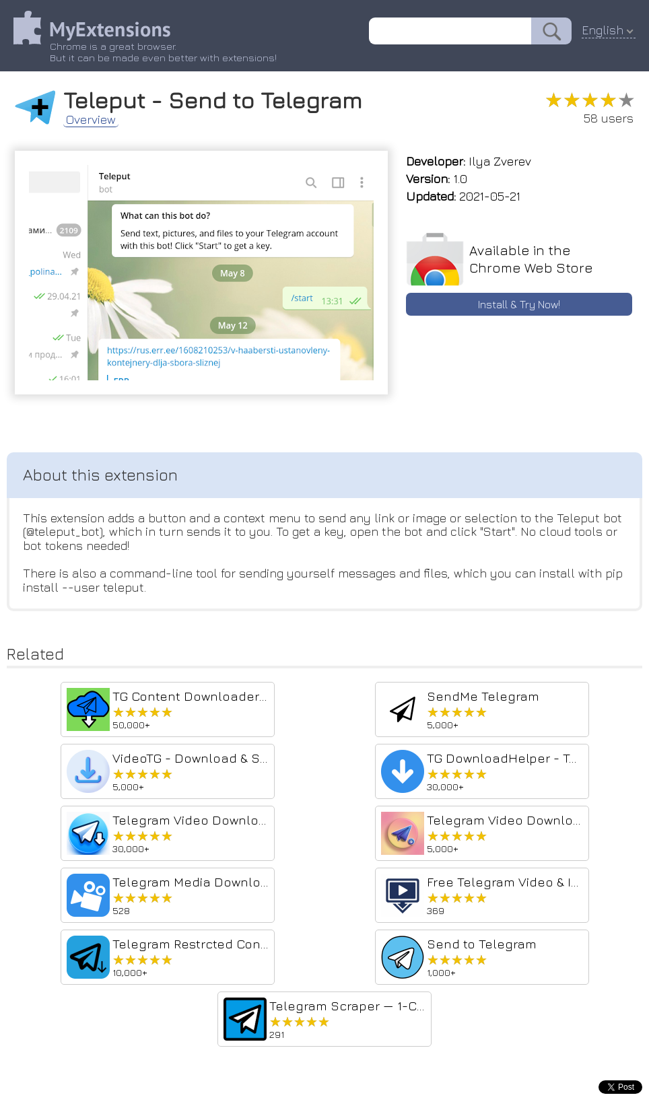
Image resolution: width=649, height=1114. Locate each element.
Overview (91, 120)
